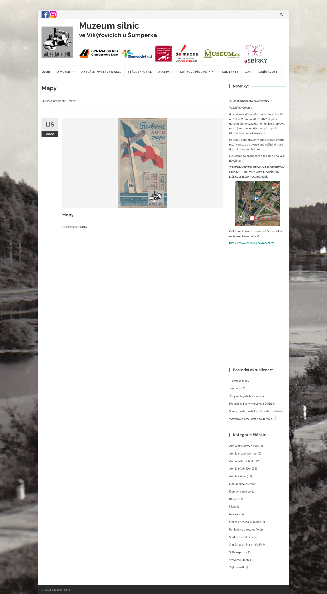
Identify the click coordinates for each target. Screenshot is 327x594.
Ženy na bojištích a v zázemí (247, 396)
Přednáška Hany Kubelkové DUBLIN (252, 403)
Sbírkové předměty (195, 72)
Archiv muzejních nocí (243, 453)
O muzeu (63, 72)
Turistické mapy (239, 380)
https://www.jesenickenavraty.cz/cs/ (252, 242)
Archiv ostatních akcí (242, 461)
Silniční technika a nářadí (245, 544)
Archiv (163, 72)
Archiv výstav (237, 476)
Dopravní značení (240, 491)
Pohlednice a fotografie (244, 529)
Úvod (46, 72)
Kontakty (230, 72)
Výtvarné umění (239, 559)
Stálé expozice (140, 72)
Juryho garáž (237, 388)
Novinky (234, 514)
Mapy (68, 214)
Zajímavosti (268, 72)
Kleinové (234, 499)
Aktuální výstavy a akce (101, 72)
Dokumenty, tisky (240, 483)
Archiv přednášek (240, 468)
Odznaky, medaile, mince (245, 521)
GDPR (249, 72)
